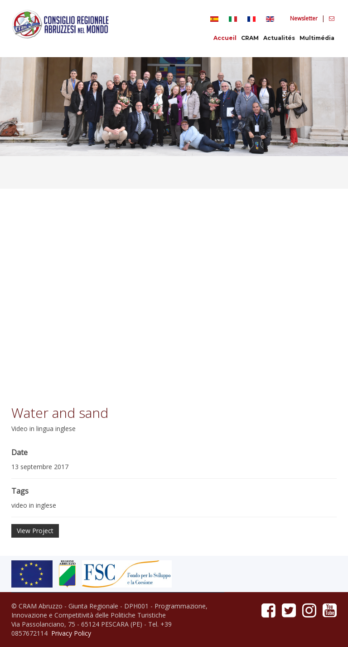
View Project (35, 530)
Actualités (279, 37)
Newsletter (304, 18)
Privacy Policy (71, 633)
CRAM (250, 37)
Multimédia (317, 37)
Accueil (225, 37)
